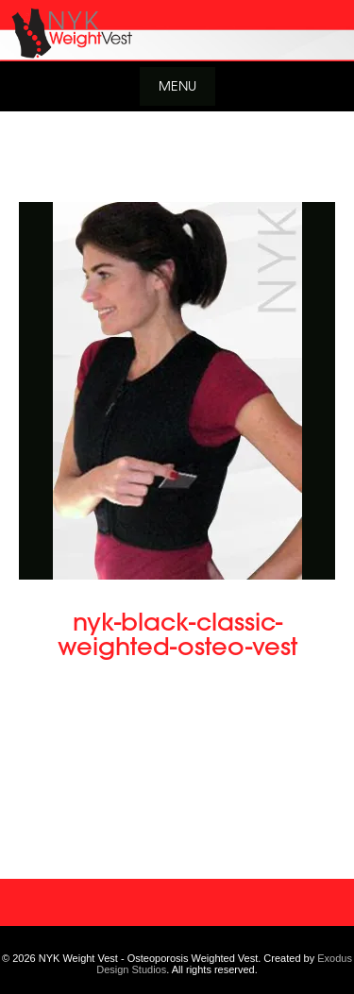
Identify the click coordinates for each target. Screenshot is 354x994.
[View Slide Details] (177, 30)
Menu (177, 85)
